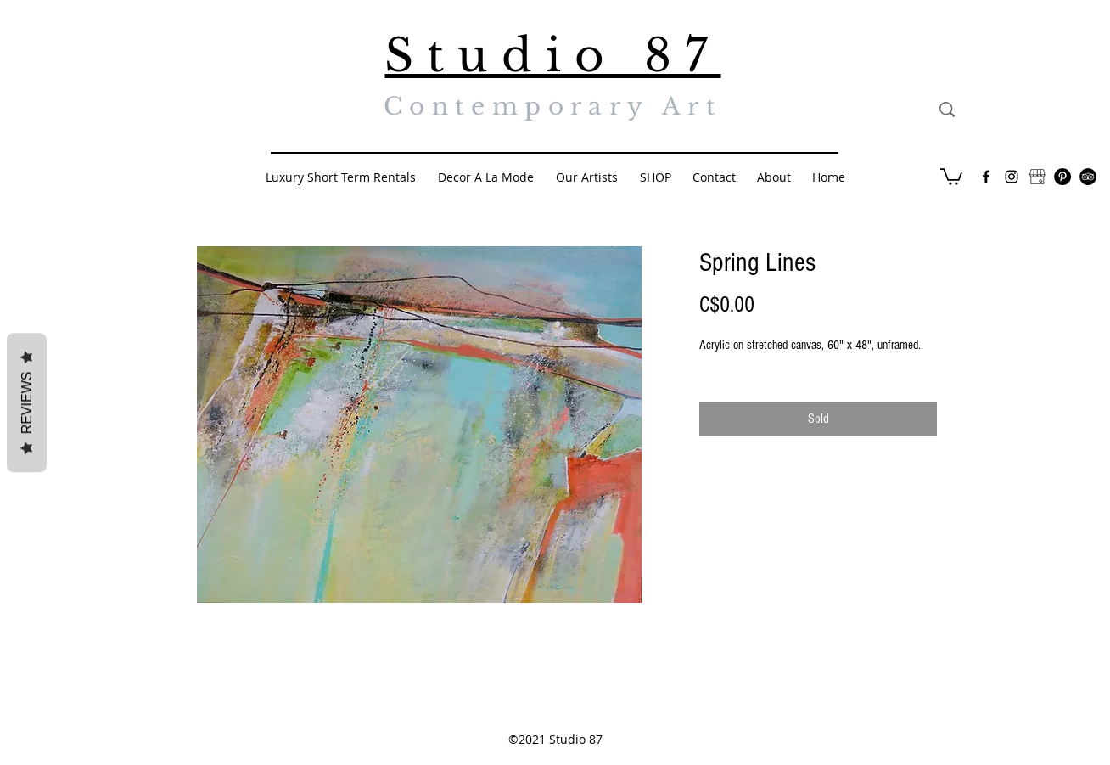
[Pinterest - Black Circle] (1062, 176)
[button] (951, 175)
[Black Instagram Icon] (1011, 176)
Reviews (27, 402)
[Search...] (1025, 109)
